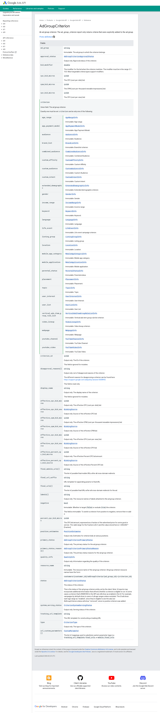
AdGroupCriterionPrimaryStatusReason (81, 548)
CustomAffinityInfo (74, 160)
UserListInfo (71, 305)
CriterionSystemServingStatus (78, 605)
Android (64, 707)
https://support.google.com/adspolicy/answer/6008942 (85, 380)
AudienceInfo (71, 134)
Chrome (75, 707)
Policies (51, 8)
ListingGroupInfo (73, 237)
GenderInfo (70, 194)
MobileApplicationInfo (75, 262)
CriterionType (70, 622)
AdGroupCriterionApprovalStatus (79, 56)
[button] (15, 23)
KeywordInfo (71, 211)
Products (50, 20)
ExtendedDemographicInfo (77, 186)
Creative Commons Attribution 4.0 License (99, 649)
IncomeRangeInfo (73, 203)
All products (120, 707)
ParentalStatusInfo (74, 271)
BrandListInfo (71, 143)
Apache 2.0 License (48, 652)
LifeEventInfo (71, 228)
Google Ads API (61, 20)
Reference (87, 20)
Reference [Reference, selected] (17, 8)
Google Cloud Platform (102, 707)
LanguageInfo (71, 220)
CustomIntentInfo (73, 177)
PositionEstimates (72, 531)
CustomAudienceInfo (74, 168)
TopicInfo (70, 288)
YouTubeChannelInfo (74, 339)
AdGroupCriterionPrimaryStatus (78, 540)
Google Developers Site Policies (80, 652)
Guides (6, 8)
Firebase (86, 707)
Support (61, 8)
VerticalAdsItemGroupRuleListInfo (81, 313)
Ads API (17, 2)
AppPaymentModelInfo (75, 126)
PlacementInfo (72, 279)
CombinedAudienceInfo (75, 151)
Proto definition (47, 37)
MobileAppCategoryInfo (76, 254)
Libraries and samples (35, 8)
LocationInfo (71, 245)
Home (41, 20)
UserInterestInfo (73, 296)
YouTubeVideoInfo (73, 347)
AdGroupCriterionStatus (75, 581)
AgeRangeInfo (71, 117)
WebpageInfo (71, 330)
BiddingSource (70, 409)
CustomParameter (71, 631)
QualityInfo (69, 557)
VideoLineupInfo (73, 322)
